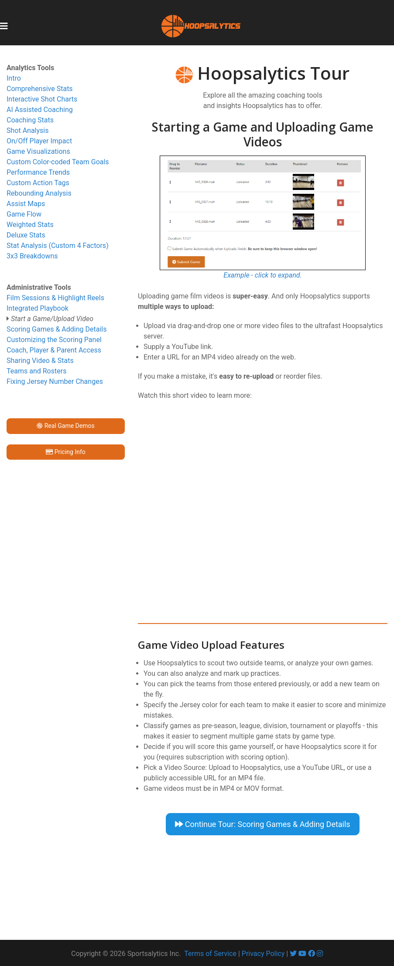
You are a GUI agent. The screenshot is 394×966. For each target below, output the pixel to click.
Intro (14, 78)
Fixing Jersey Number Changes (55, 381)
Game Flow (24, 214)
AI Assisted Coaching (40, 109)
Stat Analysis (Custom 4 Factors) (58, 245)
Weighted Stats (30, 224)
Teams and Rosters (36, 371)
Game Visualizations (38, 151)
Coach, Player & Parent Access (54, 350)
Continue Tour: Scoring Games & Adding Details (262, 824)
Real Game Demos (65, 425)
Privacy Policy (263, 953)
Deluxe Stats (26, 235)
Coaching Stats (30, 120)
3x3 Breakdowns (32, 256)
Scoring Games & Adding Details (57, 329)
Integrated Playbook (38, 308)
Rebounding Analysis (39, 193)
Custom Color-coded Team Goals (58, 162)
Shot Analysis (27, 130)
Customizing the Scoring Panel (54, 340)
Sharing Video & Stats (40, 360)
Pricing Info (66, 451)
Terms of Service (210, 953)
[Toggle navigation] (4, 26)
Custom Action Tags (38, 183)
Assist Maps (26, 204)
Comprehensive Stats (40, 89)
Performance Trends (38, 172)
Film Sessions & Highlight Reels (55, 298)
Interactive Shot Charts (42, 99)
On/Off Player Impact (39, 141)
